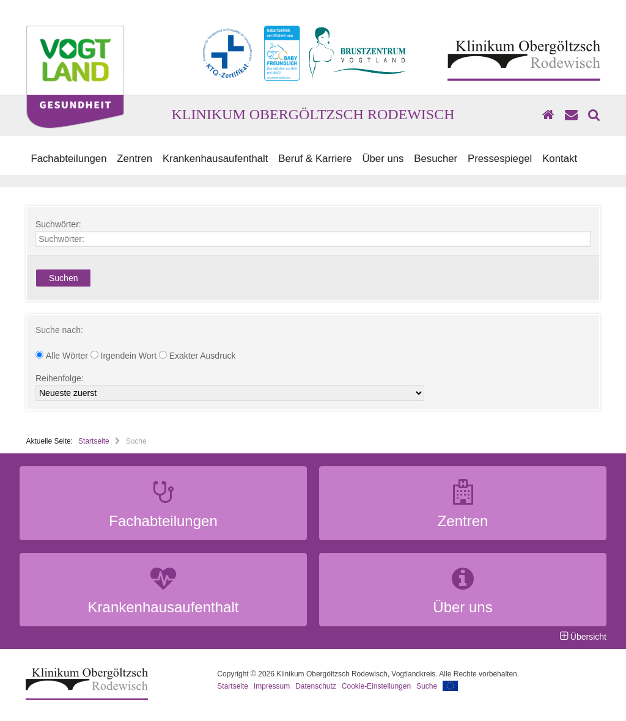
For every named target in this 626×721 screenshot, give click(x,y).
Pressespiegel (500, 158)
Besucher (435, 158)
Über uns (382, 158)
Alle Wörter (62, 355)
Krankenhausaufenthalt (215, 158)
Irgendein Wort (124, 355)
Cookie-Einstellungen (376, 686)
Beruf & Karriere (315, 158)
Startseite (93, 441)
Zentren (134, 158)
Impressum (272, 686)
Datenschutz (315, 686)
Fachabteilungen (68, 158)
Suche (426, 686)
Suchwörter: (58, 224)
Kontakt (559, 158)
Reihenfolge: (59, 378)
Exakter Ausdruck (197, 355)
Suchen (63, 278)
